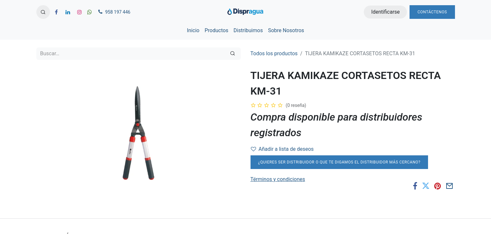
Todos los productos (274, 53)
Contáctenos (432, 12)
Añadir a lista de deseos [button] (282, 149)
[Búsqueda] (232, 53)
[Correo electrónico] (450, 186)
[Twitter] (426, 186)
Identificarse (385, 12)
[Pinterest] (437, 186)
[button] (43, 12)
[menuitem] (193, 30)
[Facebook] (415, 186)
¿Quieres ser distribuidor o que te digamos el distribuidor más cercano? (339, 162)
